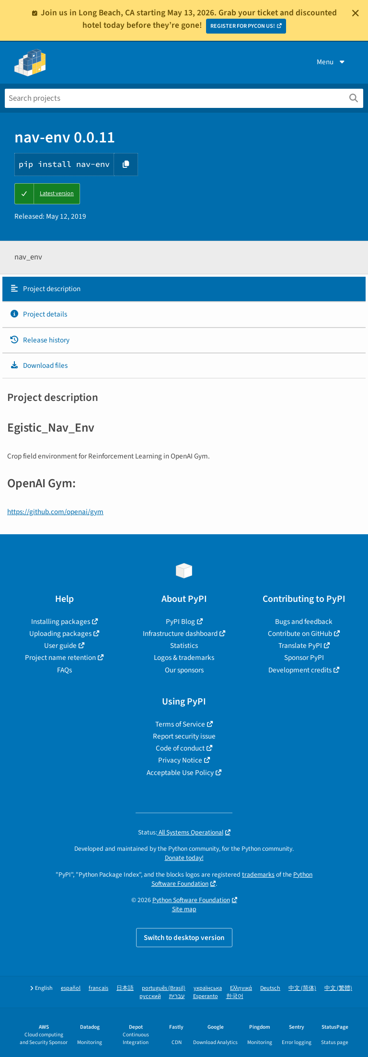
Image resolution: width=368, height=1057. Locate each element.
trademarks (258, 874)
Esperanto (205, 996)
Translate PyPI (300, 645)
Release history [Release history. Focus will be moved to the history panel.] (39, 340)
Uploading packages (60, 633)
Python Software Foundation (191, 899)
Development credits (300, 670)
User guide (60, 645)
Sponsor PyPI (304, 657)
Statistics (184, 645)
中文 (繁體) (338, 988)
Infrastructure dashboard (180, 633)
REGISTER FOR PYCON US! (242, 26)
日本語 (125, 988)
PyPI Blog (180, 621)
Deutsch (270, 988)
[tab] (184, 289)
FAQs (64, 670)
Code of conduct (180, 748)
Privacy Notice (180, 760)
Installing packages (60, 621)
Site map (184, 909)
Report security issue (184, 736)
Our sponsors (184, 670)
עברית (177, 996)
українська (208, 988)
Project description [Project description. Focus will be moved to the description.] (45, 288)
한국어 (234, 996)
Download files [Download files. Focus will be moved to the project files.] (39, 365)
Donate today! (184, 857)
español (70, 988)
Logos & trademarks (184, 657)
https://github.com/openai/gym (55, 511)
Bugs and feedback (304, 621)
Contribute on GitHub (300, 633)
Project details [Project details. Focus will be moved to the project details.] (38, 314)
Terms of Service (180, 724)
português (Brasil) (163, 988)
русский (150, 996)
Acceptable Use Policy (180, 772)
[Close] (355, 13)
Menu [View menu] (331, 62)
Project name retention (60, 657)
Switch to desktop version (184, 937)
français (98, 988)
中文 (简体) (302, 988)
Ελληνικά (241, 988)
